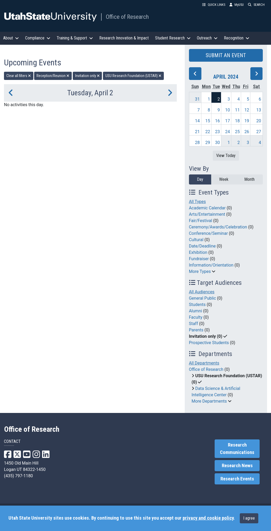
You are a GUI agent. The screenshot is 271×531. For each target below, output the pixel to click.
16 (217, 120)
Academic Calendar (207, 207)
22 (207, 131)
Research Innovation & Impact (124, 37)
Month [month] (249, 179)
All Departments (204, 363)
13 (258, 109)
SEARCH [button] (256, 5)
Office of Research (127, 16)
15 (207, 120)
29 (207, 142)
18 (237, 120)
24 (227, 131)
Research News (237, 466)
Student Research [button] (173, 37)
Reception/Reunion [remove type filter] (53, 76)
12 (246, 109)
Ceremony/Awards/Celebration (218, 227)
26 (246, 131)
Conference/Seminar (208, 233)
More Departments (209, 401)
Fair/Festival (200, 220)
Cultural (196, 239)
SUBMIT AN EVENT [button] (226, 55)
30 (217, 142)
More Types (200, 271)
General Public (202, 298)
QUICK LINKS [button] (213, 5)
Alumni (195, 310)
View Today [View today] (226, 155)
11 (237, 109)
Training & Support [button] (75, 37)
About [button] (11, 37)
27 (258, 131)
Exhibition (198, 252)
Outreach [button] (207, 37)
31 (197, 99)
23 (217, 131)
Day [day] (200, 179)
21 (197, 131)
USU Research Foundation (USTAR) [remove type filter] (133, 76)
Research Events (237, 479)
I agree (249, 518)
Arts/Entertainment (207, 214)
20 (258, 120)
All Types (197, 201)
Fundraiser (199, 258)
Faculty (195, 317)
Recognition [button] (236, 37)
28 (197, 142)
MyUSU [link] (236, 5)
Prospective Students (209, 342)
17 (227, 120)
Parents (196, 329)
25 (237, 131)
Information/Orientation (211, 265)
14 (197, 120)
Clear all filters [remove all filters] (18, 76)
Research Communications (237, 448)
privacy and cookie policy (208, 518)
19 (246, 120)
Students (197, 304)
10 (227, 109)
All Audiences (202, 291)
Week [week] (223, 179)
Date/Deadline (202, 246)
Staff (193, 323)
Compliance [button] (37, 37)
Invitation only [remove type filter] (87, 76)
